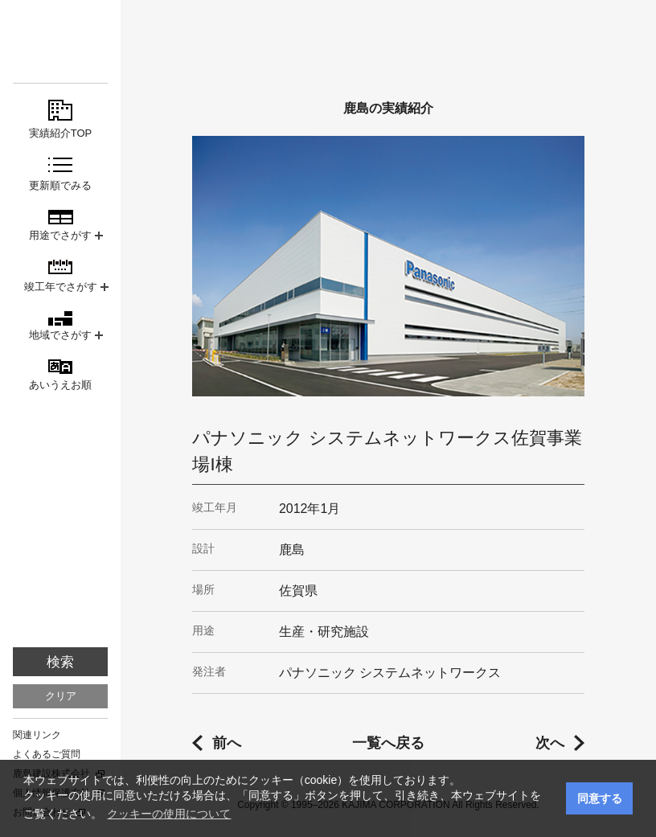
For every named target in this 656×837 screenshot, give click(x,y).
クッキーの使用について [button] (169, 813)
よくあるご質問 (46, 754)
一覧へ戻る (388, 743)
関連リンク (37, 735)
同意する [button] (599, 798)
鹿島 (60, 41)
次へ (549, 743)
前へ (226, 743)
